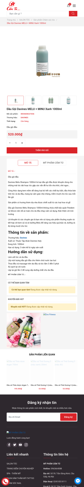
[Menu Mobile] (75, 5)
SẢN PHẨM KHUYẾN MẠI (18, 456)
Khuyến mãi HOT (16, 299)
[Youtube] (20, 413)
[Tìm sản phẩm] (38, 13)
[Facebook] (9, 413)
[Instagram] (26, 413)
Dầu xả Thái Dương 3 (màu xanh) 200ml (47, 354)
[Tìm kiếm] (73, 13)
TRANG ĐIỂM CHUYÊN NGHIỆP (20, 437)
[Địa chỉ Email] (42, 385)
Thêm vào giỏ (42, 150)
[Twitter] (14, 413)
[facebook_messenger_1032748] (77, 480)
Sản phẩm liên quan (42, 322)
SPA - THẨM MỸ (14, 442)
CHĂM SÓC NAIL (14, 451)
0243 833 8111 (60, 450)
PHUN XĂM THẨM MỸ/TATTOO (20, 447)
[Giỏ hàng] (68, 5)
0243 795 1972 (60, 463)
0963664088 (56, 437)
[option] (42, 61)
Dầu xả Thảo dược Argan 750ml (19, 354)
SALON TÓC (12, 432)
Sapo (62, 484)
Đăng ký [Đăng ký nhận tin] (68, 385)
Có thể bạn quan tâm (18, 283)
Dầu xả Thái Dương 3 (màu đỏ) (67, 354)
